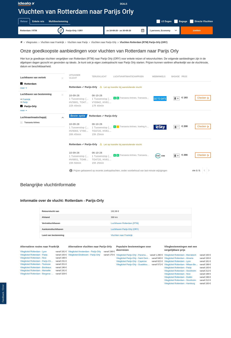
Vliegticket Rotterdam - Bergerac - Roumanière (38, 273)
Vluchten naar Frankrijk (122, 235)
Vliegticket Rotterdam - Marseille (35, 270)
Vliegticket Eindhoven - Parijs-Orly (84, 255)
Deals (123, 4)
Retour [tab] (24, 21)
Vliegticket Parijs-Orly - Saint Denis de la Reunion (134, 258)
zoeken (197, 30)
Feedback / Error (3, 293)
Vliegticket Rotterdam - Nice (33, 258)
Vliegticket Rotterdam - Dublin (178, 277)
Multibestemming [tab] (58, 21)
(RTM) (125, 223)
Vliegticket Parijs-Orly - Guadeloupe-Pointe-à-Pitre (134, 264)
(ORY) (125, 229)
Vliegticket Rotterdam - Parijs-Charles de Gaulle (38, 261)
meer (23, 88)
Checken (203, 97)
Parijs (25, 102)
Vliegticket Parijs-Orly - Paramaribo (132, 255)
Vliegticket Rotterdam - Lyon (33, 251)
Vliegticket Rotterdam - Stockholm (180, 271)
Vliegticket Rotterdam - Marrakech (180, 255)
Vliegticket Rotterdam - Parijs (33, 255)
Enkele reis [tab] (38, 21)
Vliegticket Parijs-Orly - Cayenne (131, 261)
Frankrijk (26, 99)
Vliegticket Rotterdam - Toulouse (35, 264)
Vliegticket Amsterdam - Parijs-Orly (84, 251)
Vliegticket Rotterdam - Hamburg (179, 283)
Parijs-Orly (30, 106)
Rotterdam (30, 83)
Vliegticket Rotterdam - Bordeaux (35, 267)
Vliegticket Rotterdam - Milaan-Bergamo (182, 264)
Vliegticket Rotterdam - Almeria (178, 258)
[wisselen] (61, 30)
